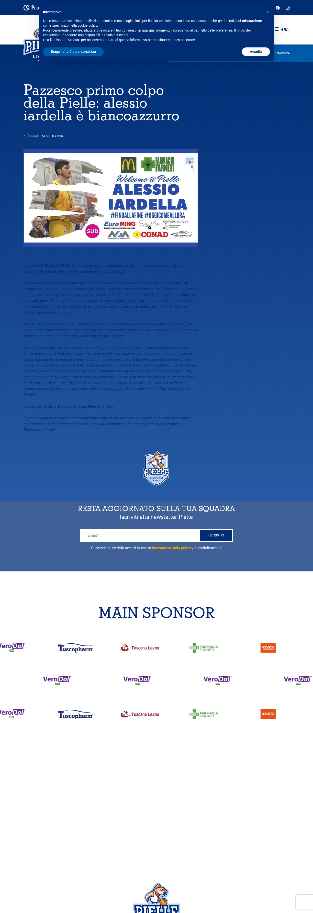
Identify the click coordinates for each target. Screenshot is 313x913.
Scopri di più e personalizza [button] (73, 52)
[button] (282, 30)
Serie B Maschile (53, 136)
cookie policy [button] (87, 25)
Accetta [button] (256, 52)
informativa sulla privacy (172, 547)
